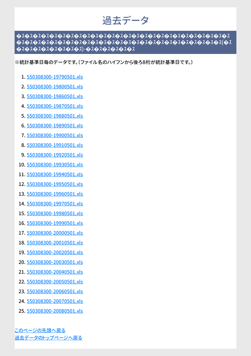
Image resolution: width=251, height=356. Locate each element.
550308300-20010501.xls (55, 242)
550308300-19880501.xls (55, 115)
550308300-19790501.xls (55, 76)
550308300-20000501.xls (55, 233)
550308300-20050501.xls (55, 281)
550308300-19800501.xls (55, 86)
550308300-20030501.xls (55, 262)
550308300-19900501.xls (55, 135)
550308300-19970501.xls (55, 203)
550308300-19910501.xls (55, 145)
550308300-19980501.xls (55, 213)
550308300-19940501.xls (55, 174)
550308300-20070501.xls (55, 301)
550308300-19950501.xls (55, 184)
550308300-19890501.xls (55, 125)
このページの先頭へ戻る (40, 330)
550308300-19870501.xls (55, 106)
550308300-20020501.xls (55, 252)
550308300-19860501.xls (55, 96)
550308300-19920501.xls (55, 154)
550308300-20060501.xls (55, 291)
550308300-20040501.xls (55, 272)
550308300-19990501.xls (55, 223)
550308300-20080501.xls (55, 311)
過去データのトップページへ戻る (48, 337)
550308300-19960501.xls (55, 193)
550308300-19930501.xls (55, 164)
